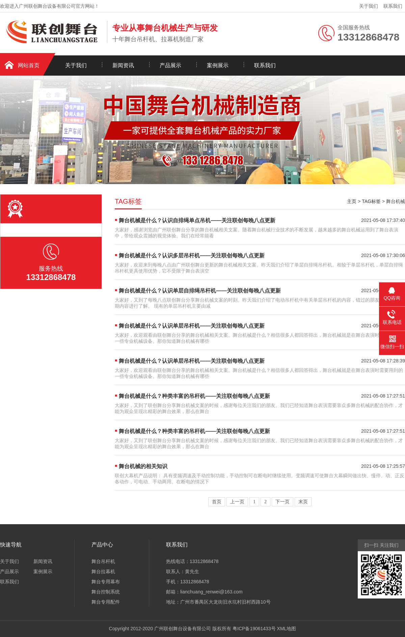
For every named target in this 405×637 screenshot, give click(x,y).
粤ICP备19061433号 (254, 628)
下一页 (282, 501)
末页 (303, 501)
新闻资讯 (123, 65)
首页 (216, 501)
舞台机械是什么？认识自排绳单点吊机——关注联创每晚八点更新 (197, 220)
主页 (351, 201)
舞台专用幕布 (105, 581)
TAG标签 (371, 201)
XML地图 (286, 628)
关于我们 (368, 6)
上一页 (237, 501)
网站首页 (28, 65)
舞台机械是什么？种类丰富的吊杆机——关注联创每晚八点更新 (194, 396)
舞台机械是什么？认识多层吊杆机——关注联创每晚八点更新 (192, 255)
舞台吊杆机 (103, 561)
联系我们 (392, 6)
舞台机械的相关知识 (143, 466)
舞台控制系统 (105, 591)
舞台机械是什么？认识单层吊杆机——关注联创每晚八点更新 (192, 326)
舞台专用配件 (105, 602)
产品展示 (170, 65)
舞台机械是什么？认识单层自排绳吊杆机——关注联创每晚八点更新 (200, 291)
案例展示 (217, 65)
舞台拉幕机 (103, 571)
